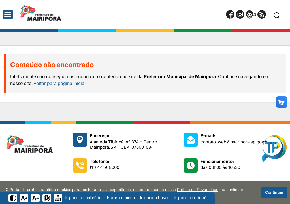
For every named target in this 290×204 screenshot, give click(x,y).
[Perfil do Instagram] (240, 14)
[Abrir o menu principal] (8, 14)
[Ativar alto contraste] (12, 198)
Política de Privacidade (197, 189)
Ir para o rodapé (190, 198)
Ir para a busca (154, 198)
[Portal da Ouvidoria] (251, 14)
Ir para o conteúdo (83, 198)
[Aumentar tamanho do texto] (24, 198)
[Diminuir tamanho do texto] (35, 198)
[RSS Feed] (261, 14)
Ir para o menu (121, 198)
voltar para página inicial (60, 83)
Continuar (274, 192)
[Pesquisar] (277, 15)
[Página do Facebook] (230, 14)
